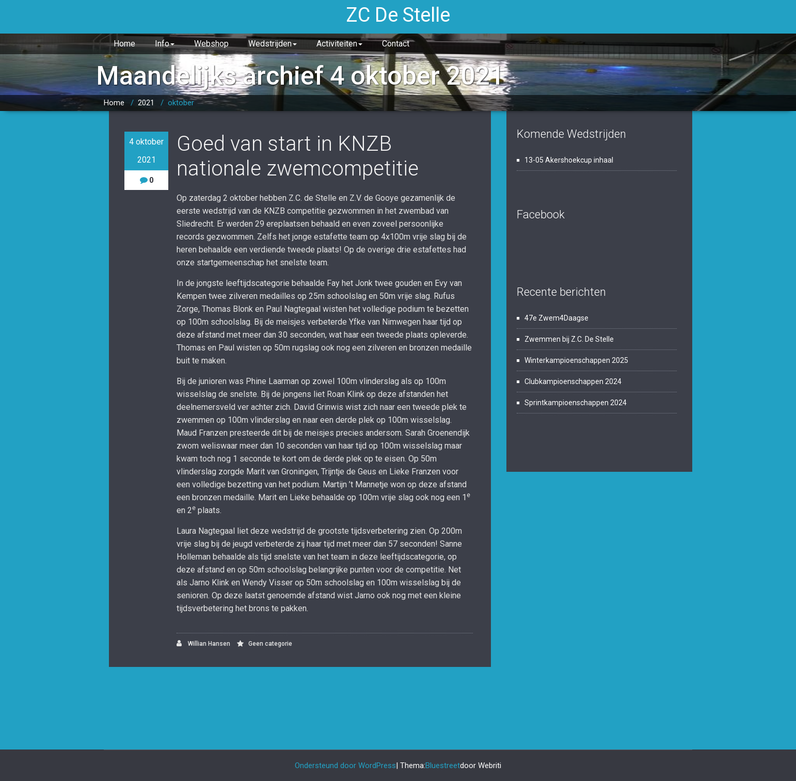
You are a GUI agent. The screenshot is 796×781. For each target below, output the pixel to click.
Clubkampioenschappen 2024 (573, 381)
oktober (181, 102)
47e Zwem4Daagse (556, 318)
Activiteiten (339, 44)
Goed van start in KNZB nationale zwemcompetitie (298, 156)
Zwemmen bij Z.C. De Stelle (569, 339)
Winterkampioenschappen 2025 (576, 360)
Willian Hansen (203, 643)
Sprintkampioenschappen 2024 (575, 403)
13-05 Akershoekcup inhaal (568, 160)
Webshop (211, 44)
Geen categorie (270, 643)
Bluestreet (442, 765)
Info (164, 44)
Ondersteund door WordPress (345, 765)
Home (124, 44)
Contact (395, 44)
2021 (146, 102)
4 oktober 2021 (146, 151)
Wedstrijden (272, 44)
